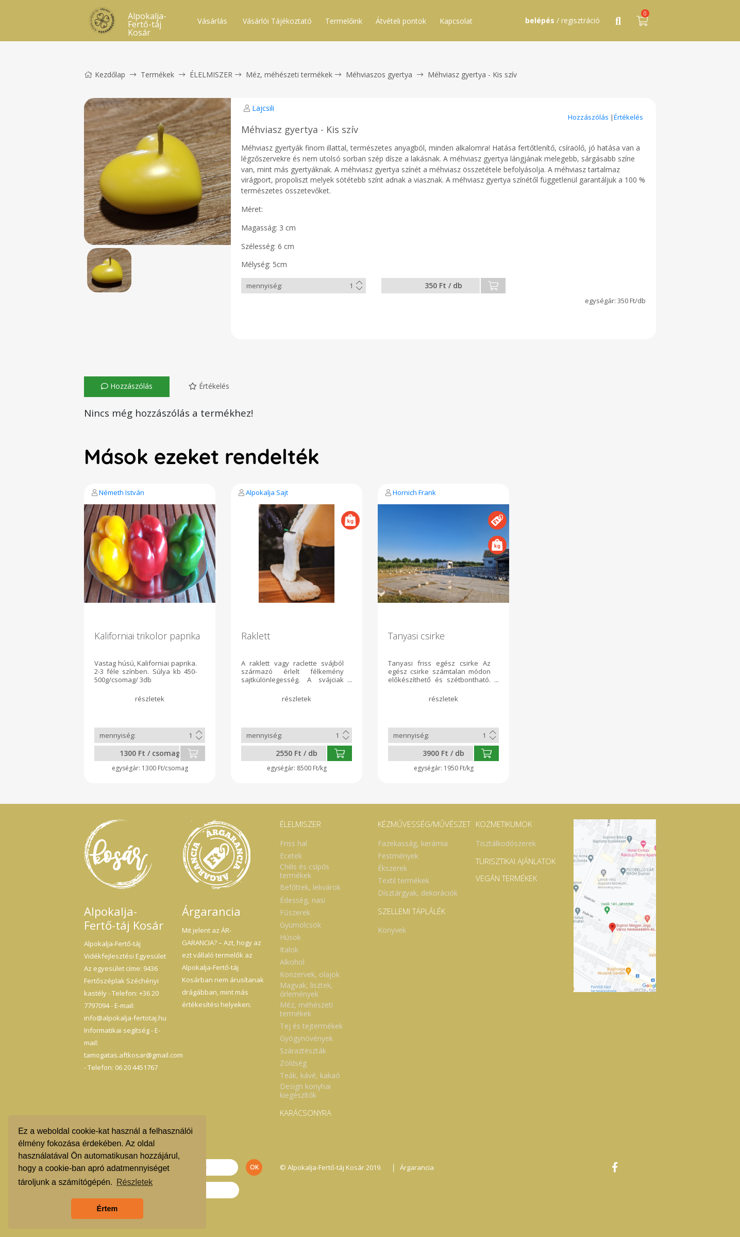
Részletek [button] (134, 1182)
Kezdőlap (104, 74)
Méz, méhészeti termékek (289, 74)
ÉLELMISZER (211, 74)
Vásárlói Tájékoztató (277, 21)
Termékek (157, 74)
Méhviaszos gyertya (379, 74)
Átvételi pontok (401, 21)
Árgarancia (417, 1167)
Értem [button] (107, 1209)
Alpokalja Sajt (267, 492)
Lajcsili (263, 108)
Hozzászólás (589, 117)
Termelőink (343, 21)
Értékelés (628, 117)
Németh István (121, 492)
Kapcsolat (456, 21)
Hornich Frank (414, 492)
